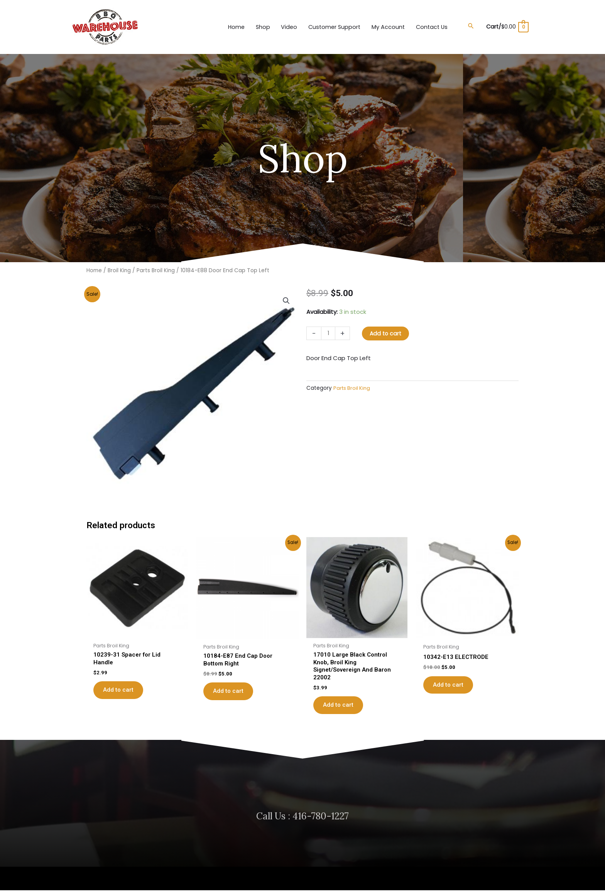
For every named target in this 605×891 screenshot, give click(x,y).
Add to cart (387, 329)
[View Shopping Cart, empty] (505, 25)
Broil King (119, 266)
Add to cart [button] (122, 682)
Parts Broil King (156, 266)
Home (94, 266)
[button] (468, 24)
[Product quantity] (328, 329)
